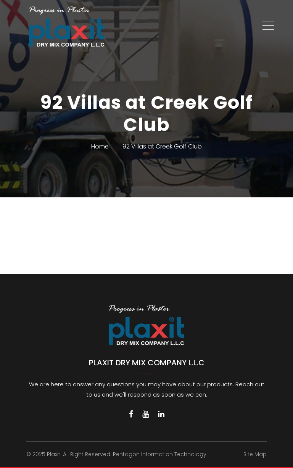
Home (100, 146)
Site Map (255, 454)
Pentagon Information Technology (159, 454)
